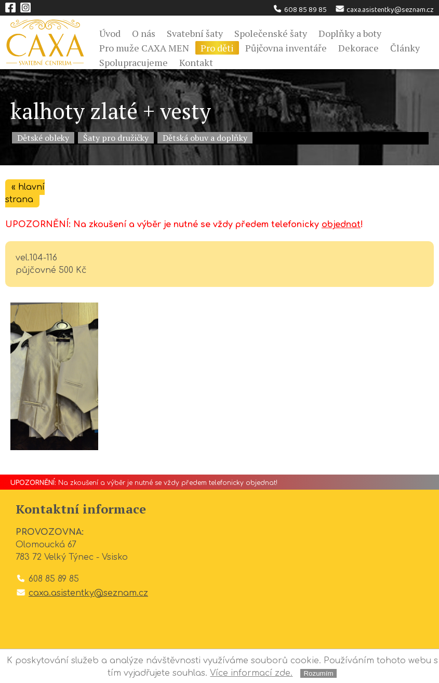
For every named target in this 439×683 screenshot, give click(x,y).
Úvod (110, 33)
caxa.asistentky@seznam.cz (384, 10)
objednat (341, 224)
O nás (143, 33)
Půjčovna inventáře (286, 48)
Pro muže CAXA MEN (144, 48)
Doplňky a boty (349, 33)
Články (405, 48)
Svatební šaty (195, 33)
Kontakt (196, 62)
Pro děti (217, 48)
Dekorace (358, 48)
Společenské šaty (270, 33)
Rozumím (318, 673)
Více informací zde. (251, 673)
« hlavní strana (25, 193)
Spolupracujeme (133, 62)
